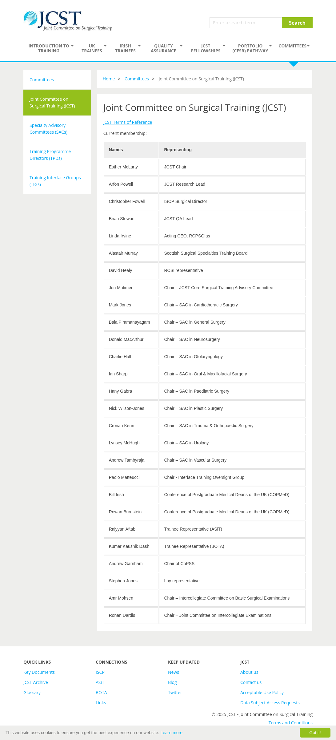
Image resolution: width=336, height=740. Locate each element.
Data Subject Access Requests (270, 703)
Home (109, 79)
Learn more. (172, 732)
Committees (292, 46)
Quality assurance (163, 48)
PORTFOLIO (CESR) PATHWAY (250, 48)
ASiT (100, 682)
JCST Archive (35, 682)
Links (101, 703)
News (173, 672)
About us (249, 672)
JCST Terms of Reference (127, 122)
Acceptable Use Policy (262, 692)
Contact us (251, 682)
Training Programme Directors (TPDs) (50, 154)
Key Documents (39, 672)
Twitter (175, 692)
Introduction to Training (48, 48)
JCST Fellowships (206, 48)
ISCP (100, 672)
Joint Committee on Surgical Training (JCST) (52, 102)
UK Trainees (92, 48)
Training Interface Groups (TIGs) (55, 181)
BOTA (101, 692)
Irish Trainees (125, 48)
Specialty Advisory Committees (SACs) (48, 128)
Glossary (32, 692)
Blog (172, 682)
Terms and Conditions (291, 723)
